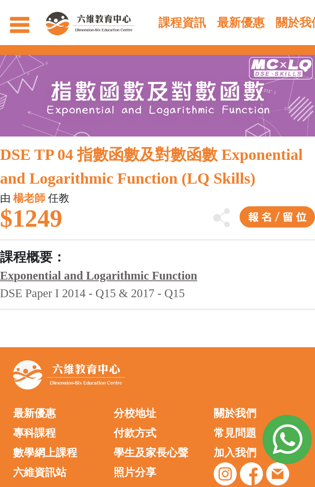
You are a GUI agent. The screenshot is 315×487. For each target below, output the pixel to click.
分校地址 (135, 413)
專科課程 (34, 433)
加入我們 (235, 453)
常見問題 (235, 433)
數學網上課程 (45, 453)
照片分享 (135, 472)
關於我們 (235, 413)
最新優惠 (34, 413)
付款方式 (135, 433)
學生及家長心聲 (151, 453)
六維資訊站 (39, 472)
